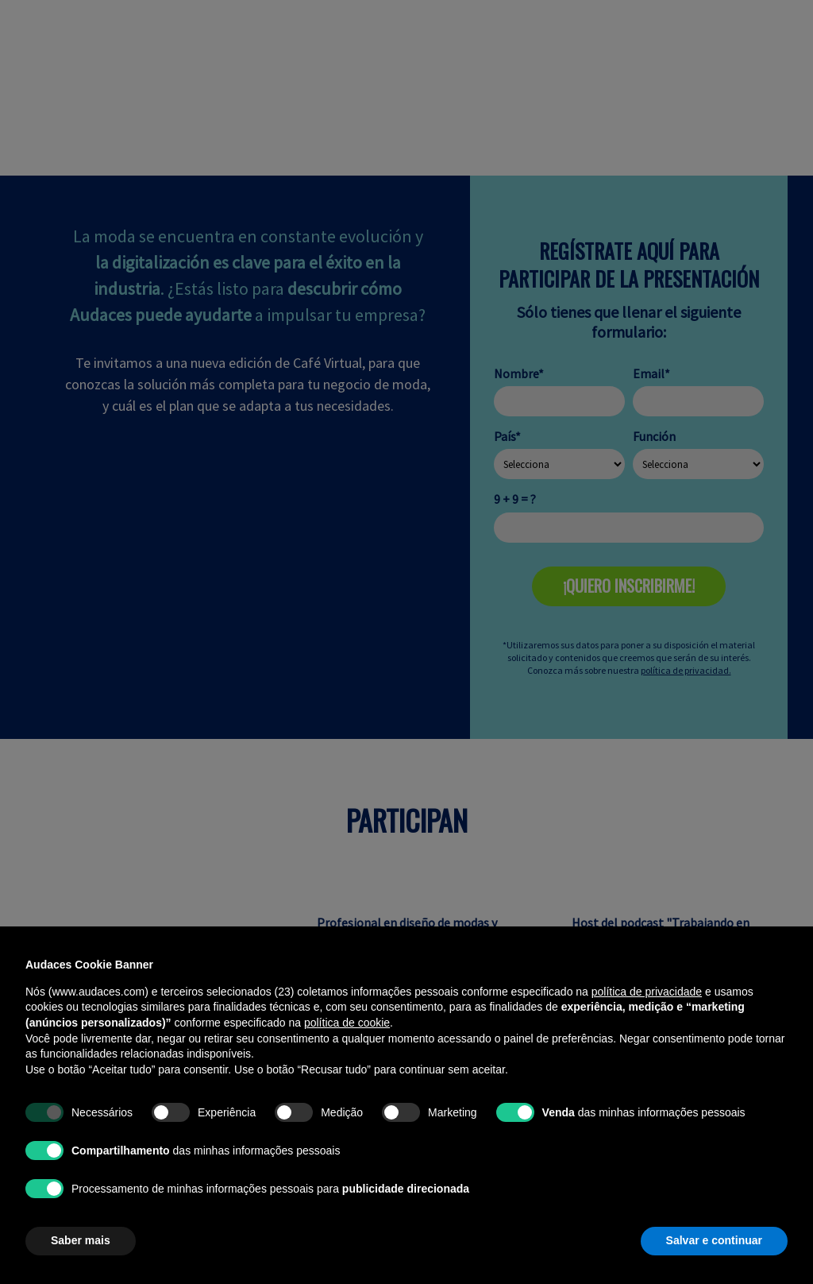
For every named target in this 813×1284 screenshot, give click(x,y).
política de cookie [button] (347, 1022)
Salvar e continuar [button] (714, 1240)
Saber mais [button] (80, 1240)
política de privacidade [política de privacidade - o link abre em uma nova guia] (646, 991)
